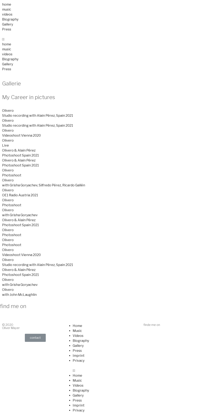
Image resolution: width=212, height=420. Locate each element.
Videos (78, 336)
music (6, 9)
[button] (106, 39)
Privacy (78, 361)
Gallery (7, 24)
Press (6, 29)
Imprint (78, 356)
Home (77, 326)
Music (77, 331)
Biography (10, 19)
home (6, 4)
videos (7, 14)
